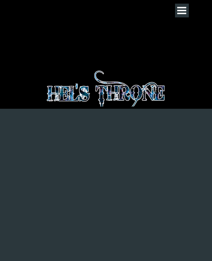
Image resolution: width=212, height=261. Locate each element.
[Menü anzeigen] (182, 10)
